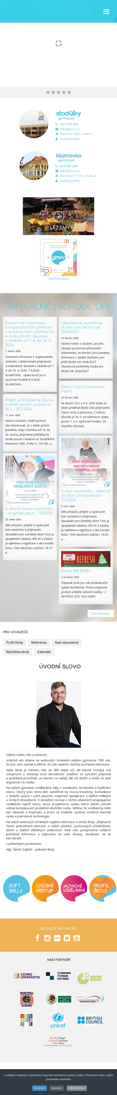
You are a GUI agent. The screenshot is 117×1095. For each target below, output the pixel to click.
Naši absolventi (66, 642)
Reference (39, 642)
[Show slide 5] (69, 92)
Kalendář (44, 652)
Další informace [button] (76, 1088)
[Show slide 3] (58, 92)
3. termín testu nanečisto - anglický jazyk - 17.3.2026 (29, 511)
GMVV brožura (59, 278)
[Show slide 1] (48, 92)
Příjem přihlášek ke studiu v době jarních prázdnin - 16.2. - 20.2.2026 (29, 404)
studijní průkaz (70, 181)
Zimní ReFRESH (75, 571)
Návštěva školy (17, 652)
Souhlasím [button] (39, 1088)
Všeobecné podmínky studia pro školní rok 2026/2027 (82, 327)
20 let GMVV (58, 227)
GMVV (23, 11)
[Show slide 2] (53, 92)
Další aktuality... (101, 613)
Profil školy (14, 642)
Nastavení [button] (56, 1088)
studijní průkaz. (70, 139)
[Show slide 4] (63, 92)
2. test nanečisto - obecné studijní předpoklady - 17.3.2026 (85, 495)
